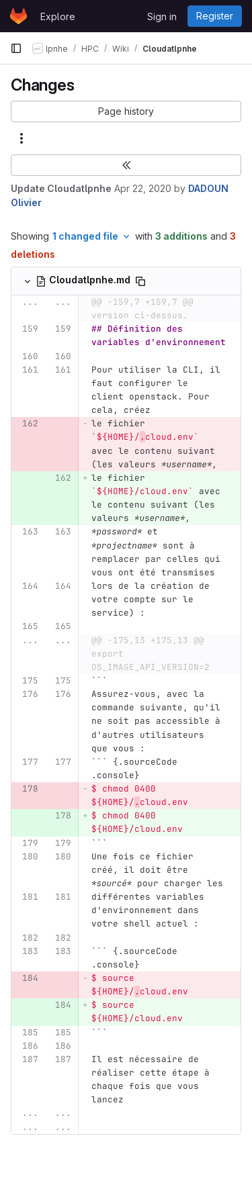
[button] (126, 111)
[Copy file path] (140, 281)
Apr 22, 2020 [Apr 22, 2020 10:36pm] (142, 188)
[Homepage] (18, 16)
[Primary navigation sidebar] (16, 48)
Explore (57, 16)
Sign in (162, 16)
